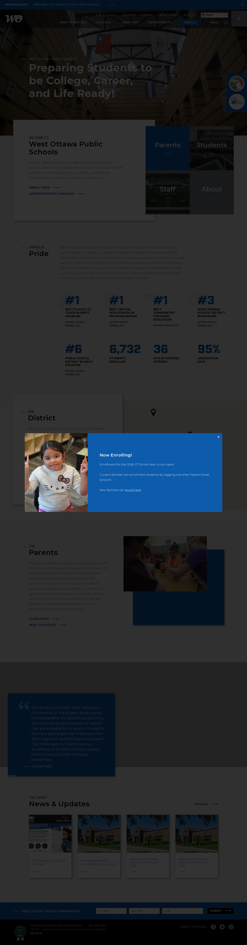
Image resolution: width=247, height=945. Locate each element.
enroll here (133, 490)
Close (220, 435)
